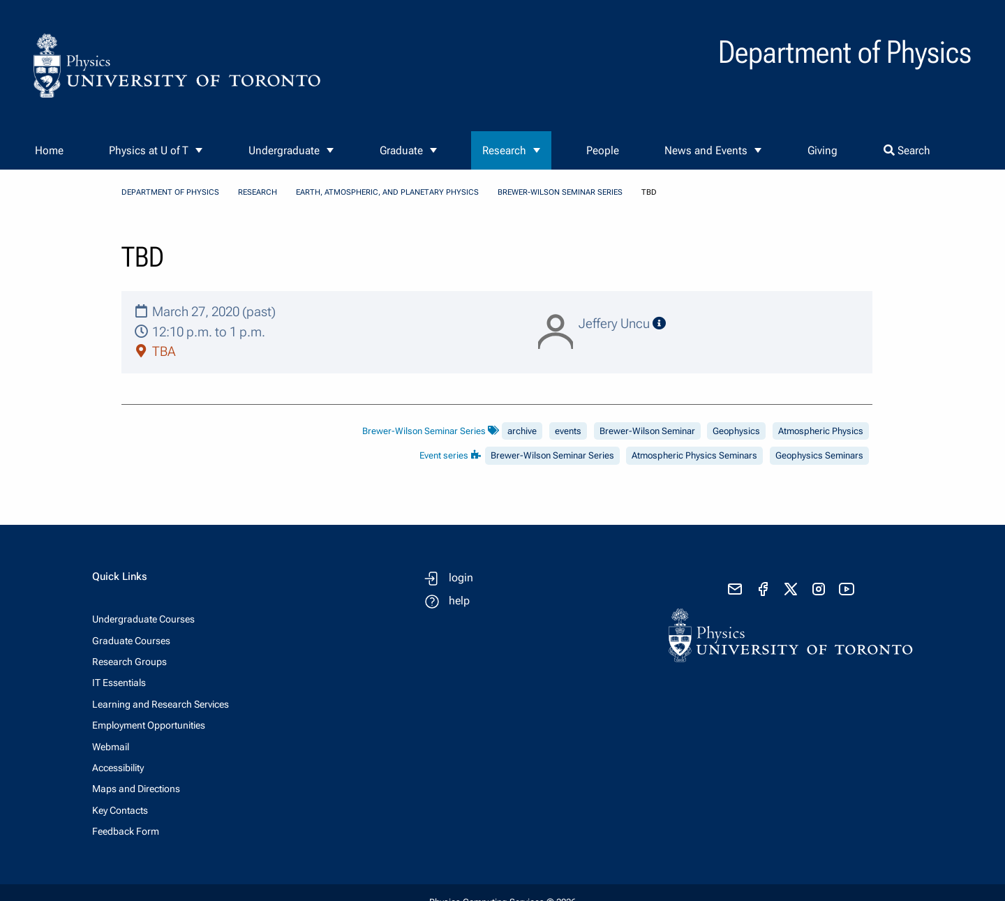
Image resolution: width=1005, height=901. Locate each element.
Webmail (110, 746)
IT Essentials (119, 682)
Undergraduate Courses (143, 619)
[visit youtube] (846, 589)
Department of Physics (170, 192)
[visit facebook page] (762, 589)
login (461, 577)
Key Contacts (120, 810)
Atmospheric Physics (820, 431)
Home (49, 150)
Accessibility (118, 767)
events (568, 431)
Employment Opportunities (148, 725)
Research (504, 150)
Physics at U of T (148, 150)
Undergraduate (284, 150)
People (602, 150)
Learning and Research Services (160, 704)
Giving (822, 150)
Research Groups (129, 661)
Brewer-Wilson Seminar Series (560, 192)
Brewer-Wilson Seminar (647, 431)
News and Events (705, 150)
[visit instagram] (818, 589)
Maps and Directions (136, 788)
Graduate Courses (131, 640)
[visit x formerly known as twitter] (790, 589)
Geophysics (736, 431)
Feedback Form (125, 831)
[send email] (735, 589)
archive (522, 431)
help (459, 600)
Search (907, 150)
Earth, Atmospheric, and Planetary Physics (387, 192)
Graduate (401, 150)
